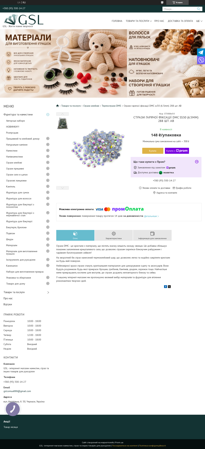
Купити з (177, 150)
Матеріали (11, 245)
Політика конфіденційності (152, 445)
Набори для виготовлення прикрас (25, 271)
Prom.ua (119, 442)
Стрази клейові (14, 162)
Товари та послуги (137, 21)
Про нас (159, 21)
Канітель (10, 186)
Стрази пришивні (15, 168)
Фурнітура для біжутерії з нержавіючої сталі (20, 214)
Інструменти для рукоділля (20, 259)
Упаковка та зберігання (18, 277)
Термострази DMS (111, 106)
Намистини (11, 150)
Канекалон (12, 265)
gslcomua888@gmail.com (17, 391)
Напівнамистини (14, 156)
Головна (117, 21)
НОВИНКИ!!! (12, 126)
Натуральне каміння (16, 144)
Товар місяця (11, 427)
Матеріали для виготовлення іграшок (21, 252)
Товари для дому (15, 283)
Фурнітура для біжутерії (19, 221)
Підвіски (10, 233)
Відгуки (8, 304)
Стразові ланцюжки (16, 180)
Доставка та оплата (180, 21)
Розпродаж (12, 132)
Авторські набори (15, 120)
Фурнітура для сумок (17, 192)
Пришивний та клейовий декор (23, 138)
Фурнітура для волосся (18, 198)
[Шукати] (198, 9)
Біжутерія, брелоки (16, 227)
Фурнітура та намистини (18, 114)
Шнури (9, 239)
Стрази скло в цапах (17, 174)
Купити (152, 150)
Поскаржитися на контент (124, 445)
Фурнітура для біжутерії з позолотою (20, 205)
